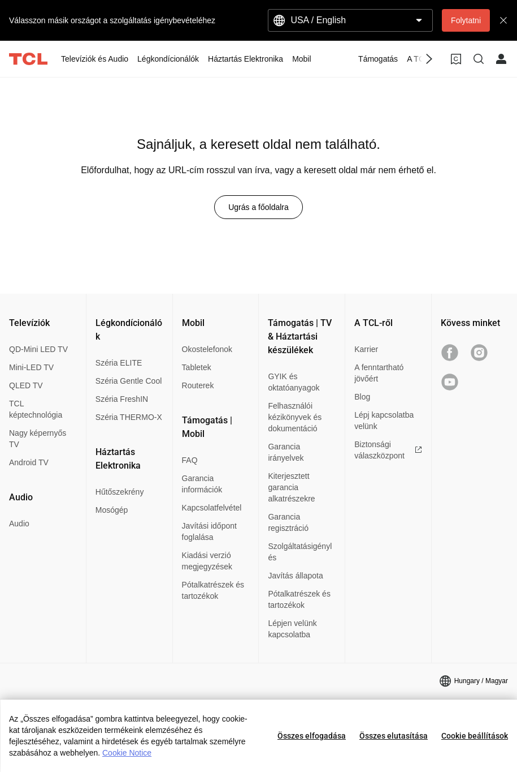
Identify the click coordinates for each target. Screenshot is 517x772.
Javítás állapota (295, 575)
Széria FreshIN (121, 399)
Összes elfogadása (311, 735)
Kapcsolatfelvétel (212, 507)
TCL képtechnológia (35, 409)
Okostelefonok (207, 349)
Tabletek (196, 367)
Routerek (198, 385)
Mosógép (111, 509)
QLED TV (26, 385)
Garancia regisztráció (288, 522)
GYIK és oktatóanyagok (293, 382)
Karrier (366, 349)
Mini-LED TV (31, 367)
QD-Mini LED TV (38, 349)
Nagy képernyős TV (37, 438)
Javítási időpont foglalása (209, 531)
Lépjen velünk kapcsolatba (292, 629)
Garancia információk (202, 484)
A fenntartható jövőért (378, 373)
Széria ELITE (118, 362)
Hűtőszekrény (119, 491)
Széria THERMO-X (128, 417)
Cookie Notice (126, 752)
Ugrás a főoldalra (258, 207)
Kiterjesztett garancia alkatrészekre (291, 487)
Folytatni (466, 20)
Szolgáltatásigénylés (300, 552)
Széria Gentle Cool (128, 380)
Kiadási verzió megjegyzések (207, 561)
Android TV (29, 462)
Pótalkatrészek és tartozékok (213, 590)
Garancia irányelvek (285, 452)
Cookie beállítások (474, 735)
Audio (19, 523)
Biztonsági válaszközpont (388, 450)
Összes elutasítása (393, 735)
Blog (362, 396)
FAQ (190, 460)
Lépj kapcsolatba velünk (384, 420)
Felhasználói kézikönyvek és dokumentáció (295, 417)
